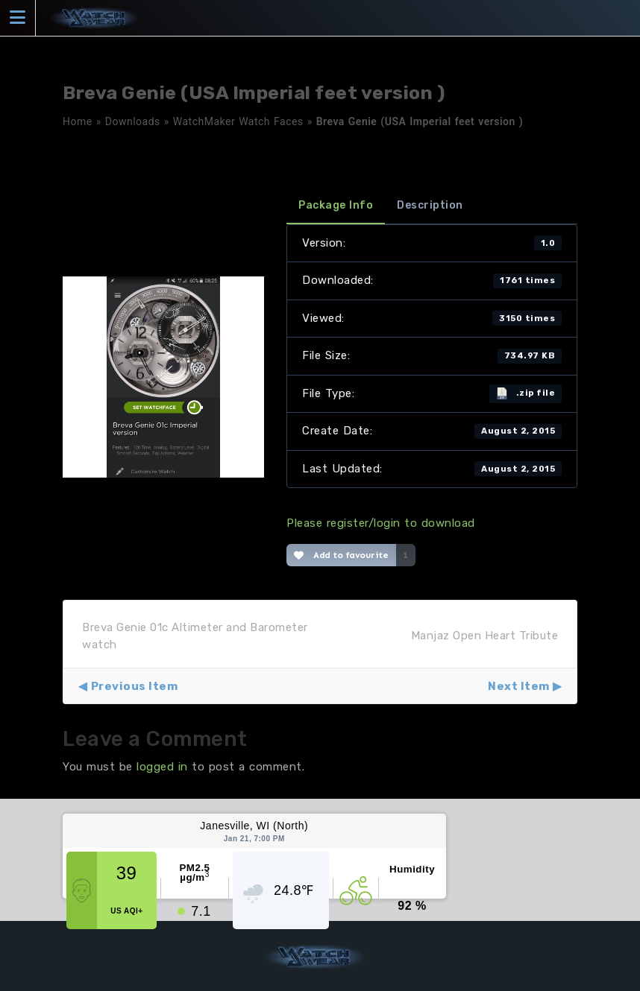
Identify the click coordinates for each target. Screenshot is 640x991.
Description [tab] (430, 205)
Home (77, 121)
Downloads (132, 121)
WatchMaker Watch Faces (238, 121)
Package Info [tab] (335, 205)
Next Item (519, 686)
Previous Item (134, 686)
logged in (162, 766)
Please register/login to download (380, 523)
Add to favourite (341, 555)
